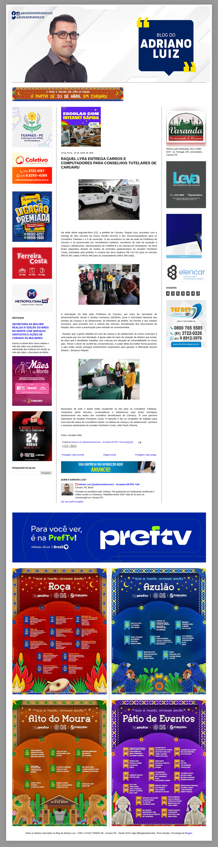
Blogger (188, 833)
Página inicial (109, 455)
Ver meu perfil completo (72, 501)
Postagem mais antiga (145, 455)
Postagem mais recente (73, 455)
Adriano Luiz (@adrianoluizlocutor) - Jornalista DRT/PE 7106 (108, 484)
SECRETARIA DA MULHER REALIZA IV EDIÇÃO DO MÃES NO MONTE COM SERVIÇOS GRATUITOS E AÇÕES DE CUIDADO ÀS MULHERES (30, 331)
